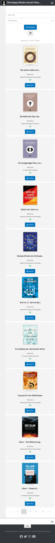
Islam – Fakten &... (30, 476)
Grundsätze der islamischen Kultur (30, 336)
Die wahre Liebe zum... (30, 57)
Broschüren (30, 74)
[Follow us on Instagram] (29, 536)
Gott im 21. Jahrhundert (30, 290)
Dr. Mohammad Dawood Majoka (30, 495)
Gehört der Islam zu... (30, 197)
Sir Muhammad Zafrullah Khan (30, 356)
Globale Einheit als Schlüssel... (30, 243)
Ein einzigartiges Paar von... (30, 150)
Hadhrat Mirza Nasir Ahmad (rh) (30, 123)
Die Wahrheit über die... (30, 104)
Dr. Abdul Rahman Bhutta (30, 170)
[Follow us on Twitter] (25, 536)
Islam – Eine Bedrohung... (30, 429)
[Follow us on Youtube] (33, 536)
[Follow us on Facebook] (21, 536)
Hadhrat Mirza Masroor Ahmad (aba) (30, 77)
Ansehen (30, 85)
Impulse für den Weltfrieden (30, 383)
